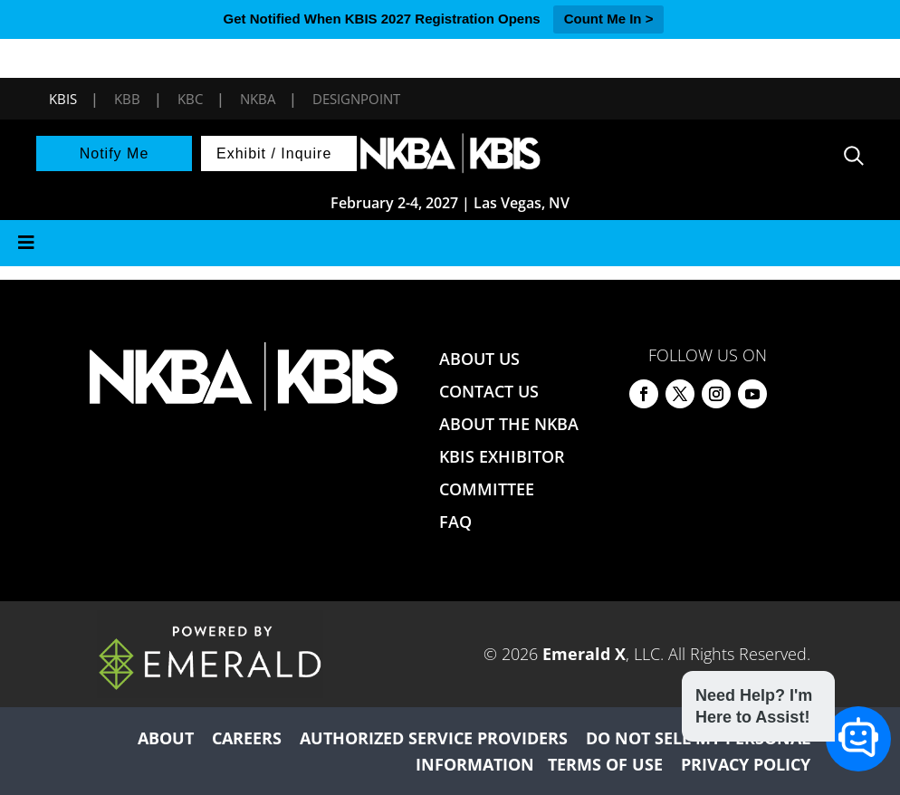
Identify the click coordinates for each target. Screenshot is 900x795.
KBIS (63, 99)
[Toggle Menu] (450, 243)
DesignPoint (356, 99)
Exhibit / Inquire (273, 153)
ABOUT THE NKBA (509, 424)
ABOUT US (479, 358)
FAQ (455, 521)
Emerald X (584, 654)
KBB (127, 99)
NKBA (257, 99)
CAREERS (247, 738)
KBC (190, 99)
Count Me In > (609, 18)
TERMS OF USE (605, 764)
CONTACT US (489, 391)
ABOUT (166, 738)
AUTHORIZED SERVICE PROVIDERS (434, 738)
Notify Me (114, 153)
